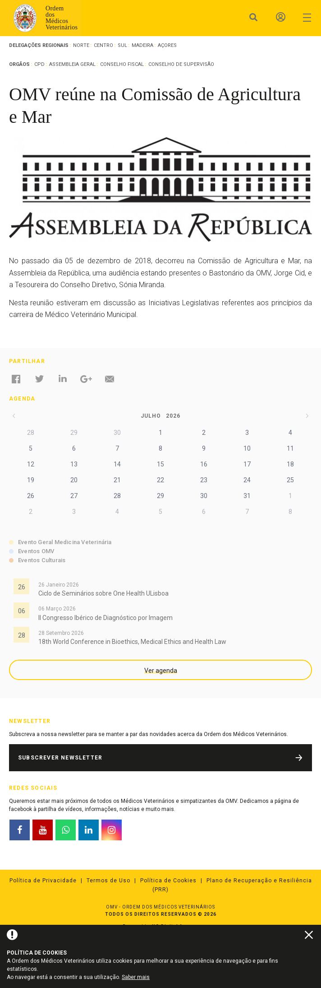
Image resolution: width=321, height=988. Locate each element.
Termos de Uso (108, 880)
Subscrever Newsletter (60, 758)
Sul (122, 45)
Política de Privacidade (43, 880)
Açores (167, 45)
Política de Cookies (168, 880)
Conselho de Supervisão (181, 64)
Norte (81, 45)
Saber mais (136, 977)
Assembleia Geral (72, 64)
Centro (103, 45)
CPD (39, 64)
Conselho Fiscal (122, 64)
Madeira (142, 45)
